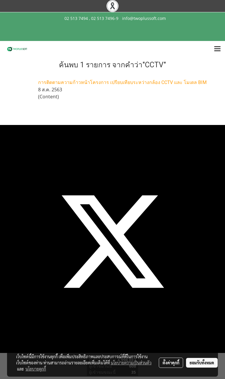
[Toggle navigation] (217, 49)
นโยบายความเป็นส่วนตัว (131, 362)
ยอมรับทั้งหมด (202, 362)
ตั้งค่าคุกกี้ (171, 362)
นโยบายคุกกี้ (35, 368)
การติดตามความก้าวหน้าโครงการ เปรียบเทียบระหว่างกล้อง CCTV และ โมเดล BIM (122, 82)
